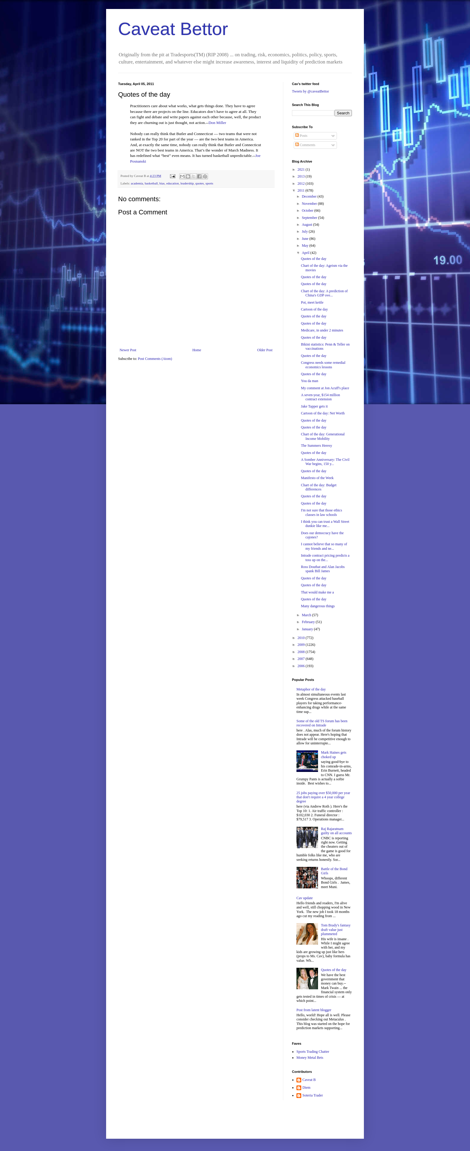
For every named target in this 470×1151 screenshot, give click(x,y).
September (310, 218)
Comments (305, 145)
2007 (302, 659)
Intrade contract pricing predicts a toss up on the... (325, 557)
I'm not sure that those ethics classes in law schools (321, 512)
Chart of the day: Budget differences (319, 487)
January (308, 629)
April (306, 253)
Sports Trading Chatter (312, 1051)
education (172, 183)
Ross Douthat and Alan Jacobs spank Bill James (323, 569)
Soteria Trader (312, 1095)
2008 (302, 652)
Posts (301, 136)
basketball (151, 183)
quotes (199, 183)
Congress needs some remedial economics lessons (323, 365)
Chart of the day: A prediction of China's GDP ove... (324, 293)
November (310, 204)
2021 (302, 169)
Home (196, 350)
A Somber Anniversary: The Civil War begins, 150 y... (325, 462)
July (305, 231)
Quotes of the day (313, 259)
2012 (302, 183)
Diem (306, 1087)
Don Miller (217, 122)
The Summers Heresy (316, 445)
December (309, 196)
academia (137, 183)
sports (209, 183)
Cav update (304, 898)
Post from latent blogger (313, 1010)
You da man (309, 381)
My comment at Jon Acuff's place (325, 388)
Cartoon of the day (314, 309)
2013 (302, 176)
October (308, 210)
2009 (302, 645)
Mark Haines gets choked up (334, 754)
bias (162, 183)
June (305, 239)
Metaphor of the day (311, 689)
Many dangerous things (318, 606)
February (309, 622)
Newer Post (128, 350)
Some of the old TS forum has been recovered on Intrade (321, 723)
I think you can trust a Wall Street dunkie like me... (325, 524)
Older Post (264, 350)
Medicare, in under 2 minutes (322, 330)
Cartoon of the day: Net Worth (323, 413)
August (307, 224)
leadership (187, 183)
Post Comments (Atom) (155, 359)
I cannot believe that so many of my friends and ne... (324, 546)
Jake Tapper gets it (314, 406)
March (307, 615)
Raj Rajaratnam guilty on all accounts (336, 831)
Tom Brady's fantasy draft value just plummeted (336, 929)
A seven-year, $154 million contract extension (320, 397)
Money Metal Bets (309, 1057)
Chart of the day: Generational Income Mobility (323, 436)
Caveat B (309, 1080)
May (305, 245)
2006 (302, 666)
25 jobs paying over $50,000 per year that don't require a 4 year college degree (323, 797)
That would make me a (317, 592)
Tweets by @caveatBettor (310, 91)
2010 (302, 638)
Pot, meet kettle (312, 302)
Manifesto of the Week (317, 478)
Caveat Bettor (173, 29)
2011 (302, 190)
